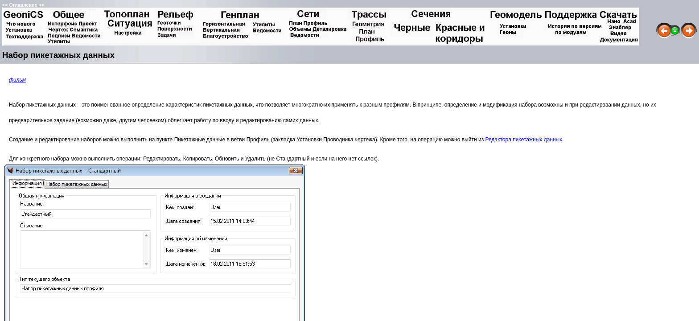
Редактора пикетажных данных (523, 139)
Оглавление (23, 5)
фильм (17, 80)
